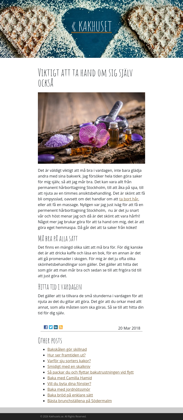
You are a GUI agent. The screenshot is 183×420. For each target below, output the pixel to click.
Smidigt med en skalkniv (68, 366)
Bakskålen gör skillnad (67, 349)
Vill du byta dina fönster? (69, 383)
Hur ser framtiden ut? (66, 355)
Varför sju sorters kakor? (69, 360)
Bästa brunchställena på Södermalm (79, 400)
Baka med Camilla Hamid (69, 377)
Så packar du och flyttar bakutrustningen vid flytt (90, 372)
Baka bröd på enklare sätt (70, 395)
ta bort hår (128, 199)
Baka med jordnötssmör (68, 389)
